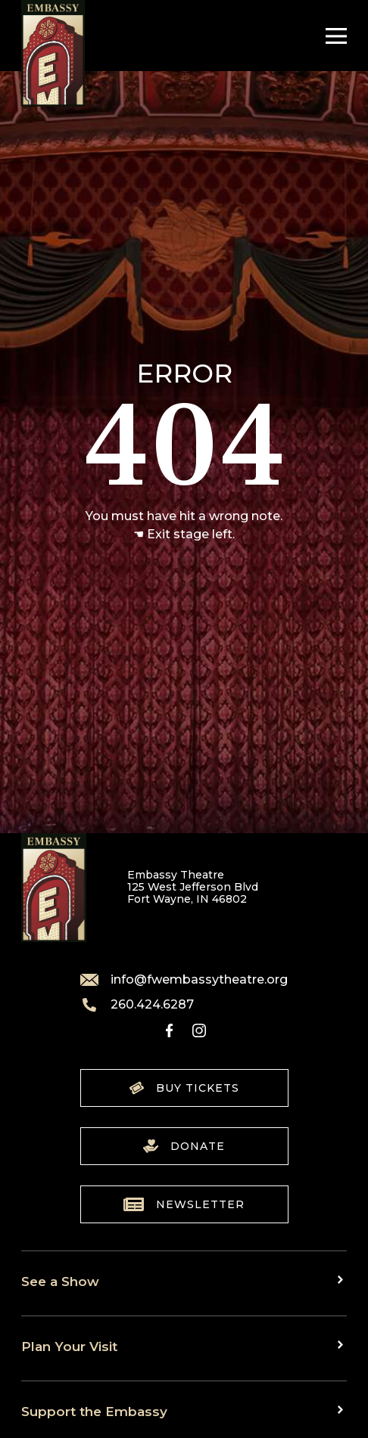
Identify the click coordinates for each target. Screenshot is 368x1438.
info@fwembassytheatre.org (184, 980)
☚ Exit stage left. (184, 534)
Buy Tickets (184, 1088)
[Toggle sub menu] (342, 1280)
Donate (184, 1146)
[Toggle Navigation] (332, 36)
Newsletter (184, 1204)
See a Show (60, 1281)
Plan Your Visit (69, 1346)
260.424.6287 (137, 1005)
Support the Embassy (94, 1411)
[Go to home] (53, 53)
